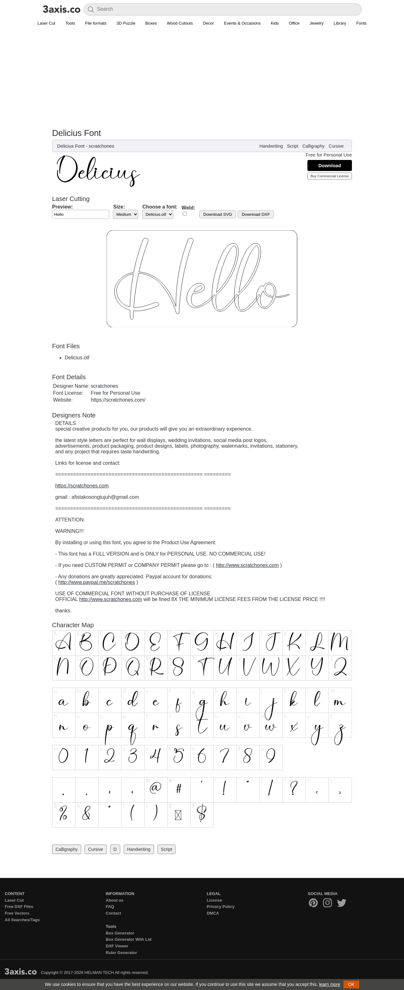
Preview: (62, 206)
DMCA (213, 913)
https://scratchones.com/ (118, 400)
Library (340, 23)
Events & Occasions (242, 23)
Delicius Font (71, 146)
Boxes (151, 23)
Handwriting (271, 146)
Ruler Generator (121, 952)
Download (329, 165)
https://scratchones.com (82, 485)
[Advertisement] (202, 81)
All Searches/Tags (22, 919)
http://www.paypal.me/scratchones (96, 582)
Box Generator (120, 933)
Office (294, 23)
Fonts (361, 23)
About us (114, 900)
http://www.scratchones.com (247, 565)
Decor (208, 23)
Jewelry (317, 23)
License (214, 900)
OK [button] (351, 984)
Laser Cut (46, 23)
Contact (113, 913)
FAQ (110, 906)
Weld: (188, 207)
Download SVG (217, 214)
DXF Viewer (117, 946)
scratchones (101, 146)
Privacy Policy (221, 906)
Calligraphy (313, 146)
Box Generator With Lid (129, 939)
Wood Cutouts (180, 23)
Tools (70, 23)
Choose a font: (160, 206)
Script (292, 146)
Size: (119, 206)
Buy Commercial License (330, 176)
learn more (329, 984)
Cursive (336, 146)
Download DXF (256, 214)
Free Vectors (17, 913)
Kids (275, 23)
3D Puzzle (125, 23)
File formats (95, 23)
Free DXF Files (19, 906)
